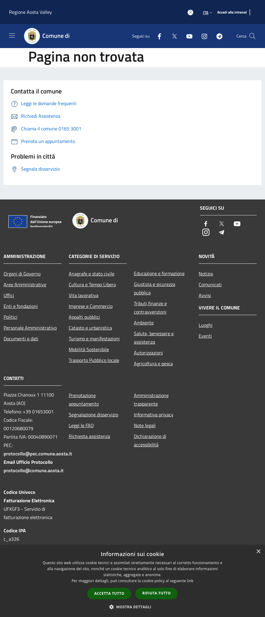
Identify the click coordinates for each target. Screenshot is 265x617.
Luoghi (205, 325)
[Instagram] (202, 36)
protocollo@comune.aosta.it (34, 470)
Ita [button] (208, 12)
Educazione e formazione (159, 273)
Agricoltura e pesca (153, 363)
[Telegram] (217, 36)
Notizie (206, 273)
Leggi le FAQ (81, 425)
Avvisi (205, 295)
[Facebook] (157, 36)
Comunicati (210, 284)
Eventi (205, 335)
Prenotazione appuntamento (84, 399)
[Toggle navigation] (12, 35)
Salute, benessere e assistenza (154, 337)
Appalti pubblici (84, 317)
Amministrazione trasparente (151, 399)
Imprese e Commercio (91, 306)
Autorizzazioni (148, 352)
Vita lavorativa (83, 295)
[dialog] (132, 581)
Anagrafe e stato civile (91, 273)
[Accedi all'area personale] (190, 12)
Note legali (145, 425)
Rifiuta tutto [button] (156, 593)
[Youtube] (187, 36)
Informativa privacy (153, 414)
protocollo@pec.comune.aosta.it (38, 453)
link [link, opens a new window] (190, 580)
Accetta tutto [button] (109, 593)
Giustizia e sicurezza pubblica (154, 288)
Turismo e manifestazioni (94, 338)
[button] (133, 607)
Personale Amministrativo (30, 327)
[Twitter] (172, 36)
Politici (10, 317)
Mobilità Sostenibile (89, 349)
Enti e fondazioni (21, 306)
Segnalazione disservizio (93, 414)
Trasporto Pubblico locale (94, 360)
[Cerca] (252, 36)
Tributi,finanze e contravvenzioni (150, 307)
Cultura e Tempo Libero (92, 284)
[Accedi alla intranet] (232, 12)
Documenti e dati (21, 338)
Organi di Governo (22, 273)
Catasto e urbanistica (90, 327)
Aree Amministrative (25, 284)
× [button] (258, 551)
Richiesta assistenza (89, 436)
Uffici (9, 295)
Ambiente (144, 322)
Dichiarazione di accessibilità (150, 440)
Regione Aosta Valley (30, 12)
